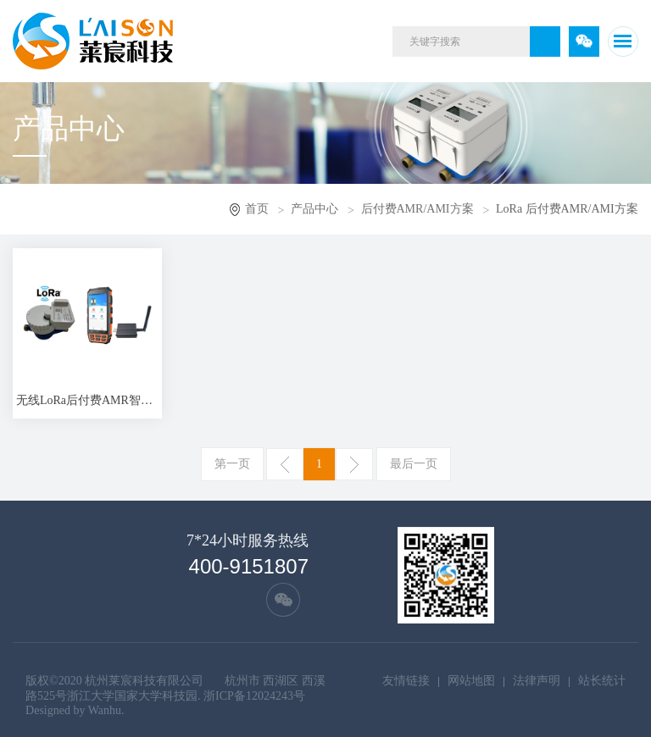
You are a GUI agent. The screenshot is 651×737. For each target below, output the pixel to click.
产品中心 (314, 208)
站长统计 (602, 680)
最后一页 (413, 463)
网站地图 (471, 680)
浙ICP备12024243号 (254, 696)
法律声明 (536, 680)
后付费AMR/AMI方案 (417, 208)
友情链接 (406, 680)
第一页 (232, 463)
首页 (257, 208)
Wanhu (104, 710)
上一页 (284, 464)
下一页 (354, 464)
